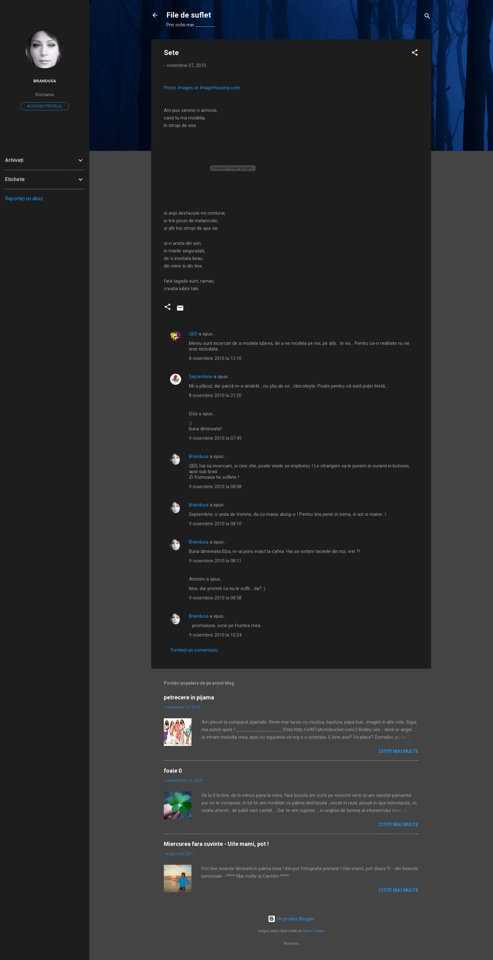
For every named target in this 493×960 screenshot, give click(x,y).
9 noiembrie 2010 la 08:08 (215, 486)
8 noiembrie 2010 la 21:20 (215, 395)
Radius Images (313, 931)
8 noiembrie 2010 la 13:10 (215, 358)
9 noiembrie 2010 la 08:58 (215, 598)
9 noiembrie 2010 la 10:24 (215, 635)
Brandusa (198, 456)
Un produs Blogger (291, 919)
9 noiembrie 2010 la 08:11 (215, 561)
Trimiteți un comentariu (194, 650)
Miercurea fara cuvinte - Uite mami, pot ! (216, 844)
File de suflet (188, 15)
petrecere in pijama (189, 697)
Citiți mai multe (398, 751)
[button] (414, 53)
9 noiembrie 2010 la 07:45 (215, 438)
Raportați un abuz (24, 198)
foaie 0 (173, 770)
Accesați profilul (44, 106)
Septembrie (201, 376)
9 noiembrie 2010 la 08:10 (215, 524)
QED (193, 334)
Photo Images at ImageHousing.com (202, 88)
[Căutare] (427, 17)
